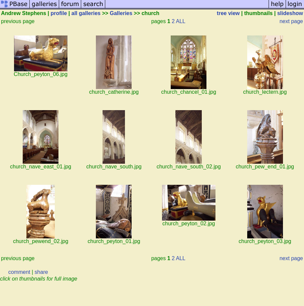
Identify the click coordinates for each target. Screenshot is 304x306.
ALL (180, 21)
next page (291, 21)
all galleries (86, 13)
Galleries (121, 13)
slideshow (290, 13)
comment (19, 272)
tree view (228, 13)
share (41, 272)
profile (59, 13)
